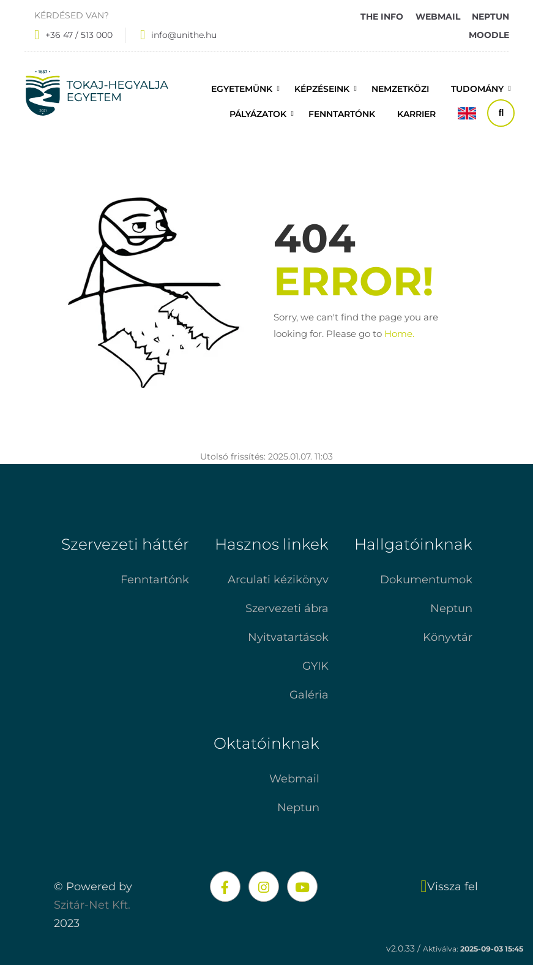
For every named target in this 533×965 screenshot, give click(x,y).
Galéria (309, 695)
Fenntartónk (155, 579)
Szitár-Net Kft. (92, 905)
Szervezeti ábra (287, 608)
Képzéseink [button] (321, 88)
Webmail (294, 778)
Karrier (416, 113)
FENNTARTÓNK (341, 113)
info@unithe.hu (184, 34)
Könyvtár (447, 637)
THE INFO (381, 16)
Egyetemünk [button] (241, 88)
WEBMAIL (438, 16)
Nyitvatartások (288, 637)
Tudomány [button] (477, 88)
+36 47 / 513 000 (79, 34)
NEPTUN (490, 16)
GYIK (315, 666)
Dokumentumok (426, 579)
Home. (399, 333)
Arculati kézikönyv (278, 579)
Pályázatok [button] (257, 113)
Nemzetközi (400, 88)
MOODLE (489, 34)
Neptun (451, 608)
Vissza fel (449, 886)
